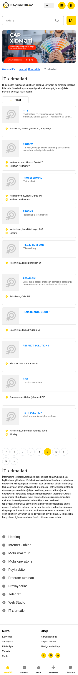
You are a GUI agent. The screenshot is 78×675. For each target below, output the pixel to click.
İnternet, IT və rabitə (29, 69)
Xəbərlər (6, 651)
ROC (25, 379)
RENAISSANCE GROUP (36, 311)
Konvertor (7, 636)
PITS (26, 110)
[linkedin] (57, 655)
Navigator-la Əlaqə (50, 646)
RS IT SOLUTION (32, 412)
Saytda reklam (48, 641)
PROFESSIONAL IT (34, 177)
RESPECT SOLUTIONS (36, 345)
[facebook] (43, 655)
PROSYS (28, 211)
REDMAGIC (29, 278)
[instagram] (50, 655)
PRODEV (28, 144)
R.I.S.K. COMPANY (33, 244)
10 (55, 451)
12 (5, 460)
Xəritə (5, 656)
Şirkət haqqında (49, 636)
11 (64, 451)
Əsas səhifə (8, 69)
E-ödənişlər (7, 646)
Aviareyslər (7, 641)
